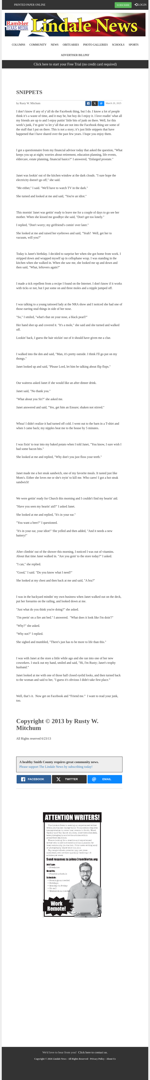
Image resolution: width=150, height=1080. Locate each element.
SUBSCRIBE (123, 5)
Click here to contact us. (93, 1052)
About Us (111, 1058)
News (55, 44)
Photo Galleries (95, 44)
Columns (18, 44)
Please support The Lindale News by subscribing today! (56, 767)
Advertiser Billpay (75, 55)
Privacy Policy (97, 1058)
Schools (118, 44)
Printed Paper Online (30, 4)
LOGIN (140, 4)
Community (38, 44)
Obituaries (71, 44)
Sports (134, 44)
